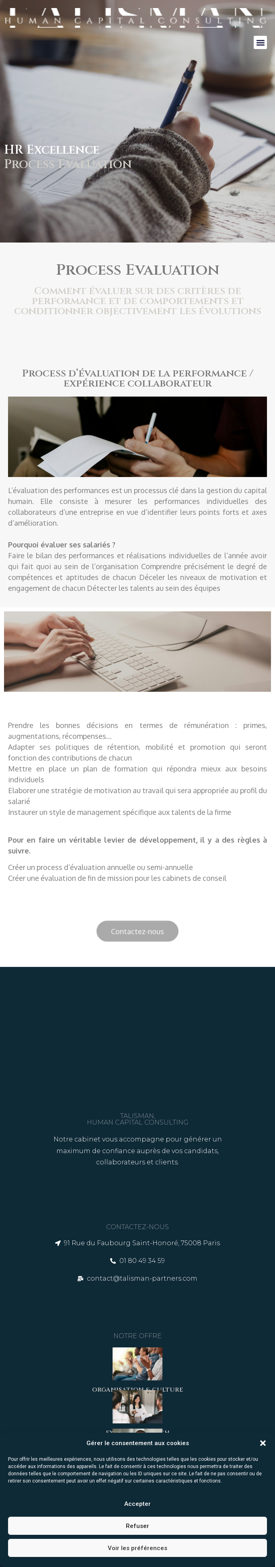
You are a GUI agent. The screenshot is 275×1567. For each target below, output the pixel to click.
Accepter (137, 1503)
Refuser (137, 1526)
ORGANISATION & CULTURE (137, 1390)
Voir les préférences (137, 1548)
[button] (263, 1443)
